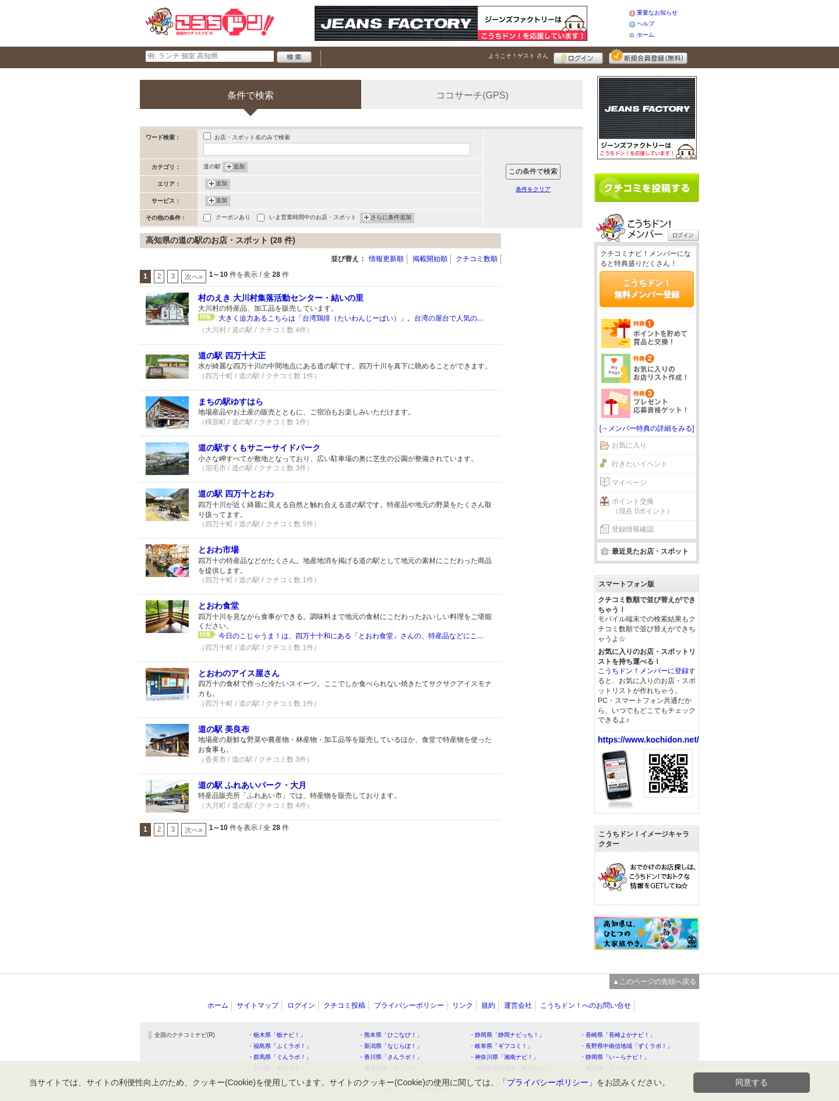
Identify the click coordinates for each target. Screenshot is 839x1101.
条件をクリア (533, 189)
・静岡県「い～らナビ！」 (615, 1057)
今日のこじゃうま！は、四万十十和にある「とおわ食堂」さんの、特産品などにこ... (350, 636)
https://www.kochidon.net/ (648, 739)
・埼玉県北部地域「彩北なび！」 (512, 1068)
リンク (462, 1005)
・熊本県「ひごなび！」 (390, 1035)
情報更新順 (386, 259)
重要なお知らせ (657, 12)
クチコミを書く (646, 187)
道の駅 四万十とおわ (236, 493)
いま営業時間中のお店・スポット (313, 218)
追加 (239, 167)
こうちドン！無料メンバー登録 (646, 288)
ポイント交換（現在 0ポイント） (643, 506)
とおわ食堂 (218, 605)
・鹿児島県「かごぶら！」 (393, 1068)
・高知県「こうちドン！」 (615, 1068)
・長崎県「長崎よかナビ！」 (617, 1035)
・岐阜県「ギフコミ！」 (501, 1046)
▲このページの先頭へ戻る (654, 981)
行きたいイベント (640, 464)
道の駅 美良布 (223, 729)
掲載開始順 (430, 259)
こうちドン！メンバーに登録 (643, 671)
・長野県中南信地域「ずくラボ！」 (626, 1046)
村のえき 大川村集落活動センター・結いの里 (281, 297)
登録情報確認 (633, 529)
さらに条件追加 (391, 218)
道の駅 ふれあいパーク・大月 (252, 785)
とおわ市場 (218, 549)
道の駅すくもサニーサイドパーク (259, 447)
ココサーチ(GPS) (472, 95)
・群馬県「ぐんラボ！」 (280, 1057)
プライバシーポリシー (409, 1005)
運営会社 (518, 1005)
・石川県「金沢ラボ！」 (280, 1068)
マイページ (629, 483)
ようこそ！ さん (518, 55)
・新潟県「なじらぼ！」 (390, 1046)
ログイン (578, 56)
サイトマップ (258, 1005)
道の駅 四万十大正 (232, 355)
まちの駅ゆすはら (230, 401)
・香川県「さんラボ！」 (390, 1057)
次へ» (194, 277)
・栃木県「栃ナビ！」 (277, 1035)
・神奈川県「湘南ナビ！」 (504, 1057)
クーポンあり (233, 218)
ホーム (645, 34)
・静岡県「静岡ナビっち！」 (507, 1035)
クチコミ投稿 (344, 1005)
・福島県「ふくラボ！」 (280, 1046)
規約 (488, 1005)
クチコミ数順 (477, 259)
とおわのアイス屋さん (239, 673)
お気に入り (629, 445)
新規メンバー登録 (648, 56)
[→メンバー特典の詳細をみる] (647, 428)
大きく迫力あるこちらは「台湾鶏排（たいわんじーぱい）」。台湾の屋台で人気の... (350, 318)
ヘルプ (645, 23)
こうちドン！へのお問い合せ (585, 1005)
